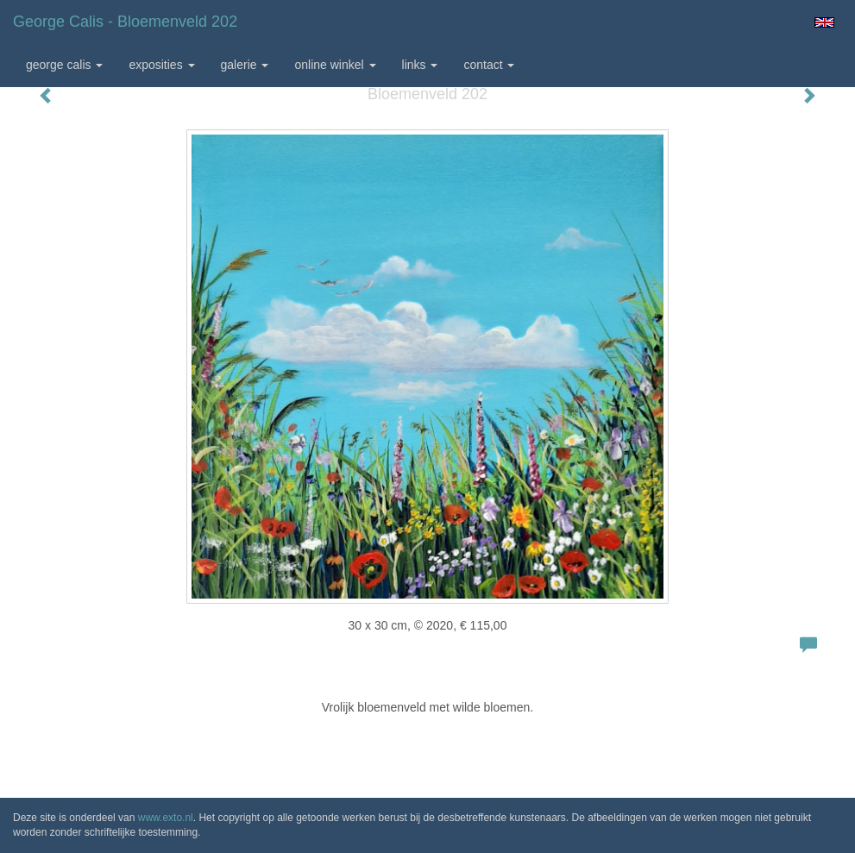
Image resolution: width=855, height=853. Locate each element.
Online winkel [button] (334, 65)
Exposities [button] (161, 65)
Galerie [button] (245, 65)
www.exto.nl (165, 818)
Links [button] (420, 65)
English (824, 22)
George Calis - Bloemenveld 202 (125, 21)
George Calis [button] (64, 65)
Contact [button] (488, 65)
